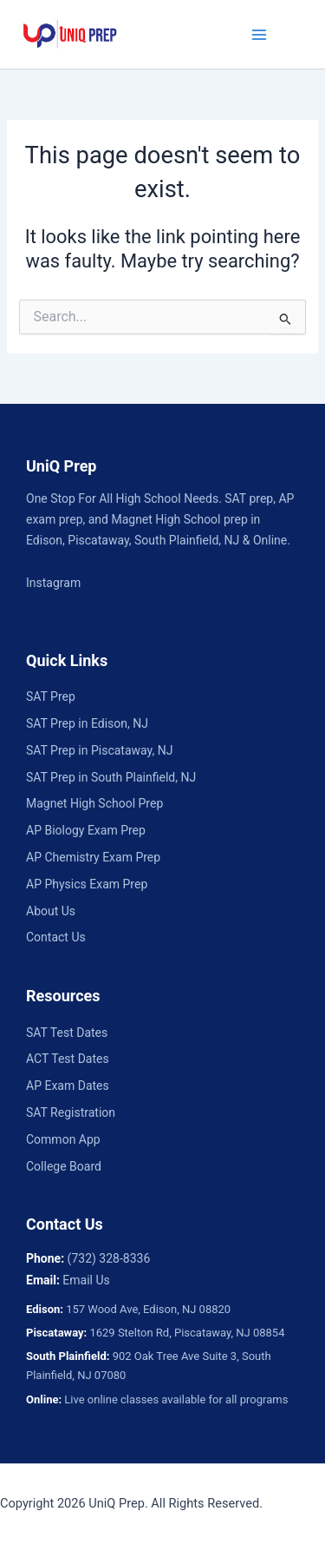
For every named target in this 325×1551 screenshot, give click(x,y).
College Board (63, 1166)
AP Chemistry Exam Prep (93, 857)
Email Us (85, 1280)
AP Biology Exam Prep (86, 830)
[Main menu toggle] (259, 34)
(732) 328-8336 (109, 1258)
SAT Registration (70, 1112)
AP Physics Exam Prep (86, 884)
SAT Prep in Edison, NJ (87, 723)
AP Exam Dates (67, 1085)
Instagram (53, 583)
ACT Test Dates (67, 1059)
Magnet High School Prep (94, 803)
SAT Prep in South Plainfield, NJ (111, 777)
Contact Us (56, 937)
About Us (50, 911)
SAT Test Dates (66, 1033)
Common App (63, 1139)
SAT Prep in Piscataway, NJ (99, 750)
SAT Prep (50, 696)
